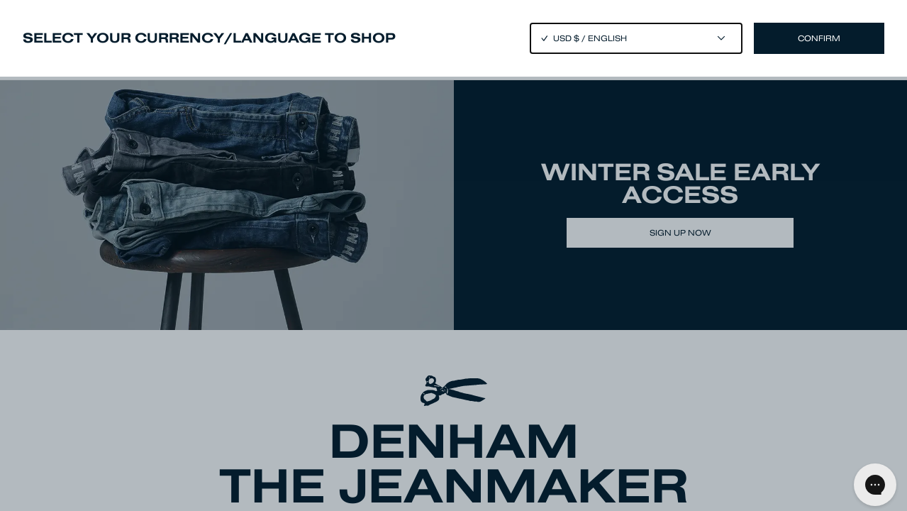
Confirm (819, 38)
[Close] (453, 255)
